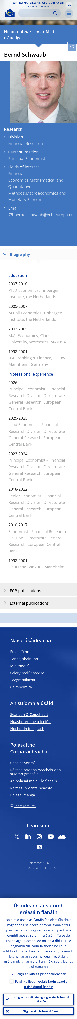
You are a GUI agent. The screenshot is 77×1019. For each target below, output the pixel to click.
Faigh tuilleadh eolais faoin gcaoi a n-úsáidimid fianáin (41, 984)
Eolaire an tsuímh (25, 806)
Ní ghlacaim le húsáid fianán (41, 1011)
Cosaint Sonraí (22, 762)
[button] (69, 5)
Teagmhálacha (22, 679)
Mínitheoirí (19, 665)
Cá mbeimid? (21, 686)
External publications (25, 603)
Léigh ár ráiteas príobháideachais (41, 974)
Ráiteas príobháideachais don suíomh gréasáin (35, 771)
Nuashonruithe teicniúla (30, 721)
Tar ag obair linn (24, 658)
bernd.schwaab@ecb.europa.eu (44, 214)
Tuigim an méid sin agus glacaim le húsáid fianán (41, 999)
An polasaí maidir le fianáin (33, 780)
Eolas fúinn (19, 651)
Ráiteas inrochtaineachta (31, 788)
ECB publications (21, 590)
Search (55, 13)
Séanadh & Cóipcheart (29, 714)
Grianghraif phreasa (27, 672)
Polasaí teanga (22, 795)
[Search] (36, 13)
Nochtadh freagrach (27, 728)
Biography (15, 254)
